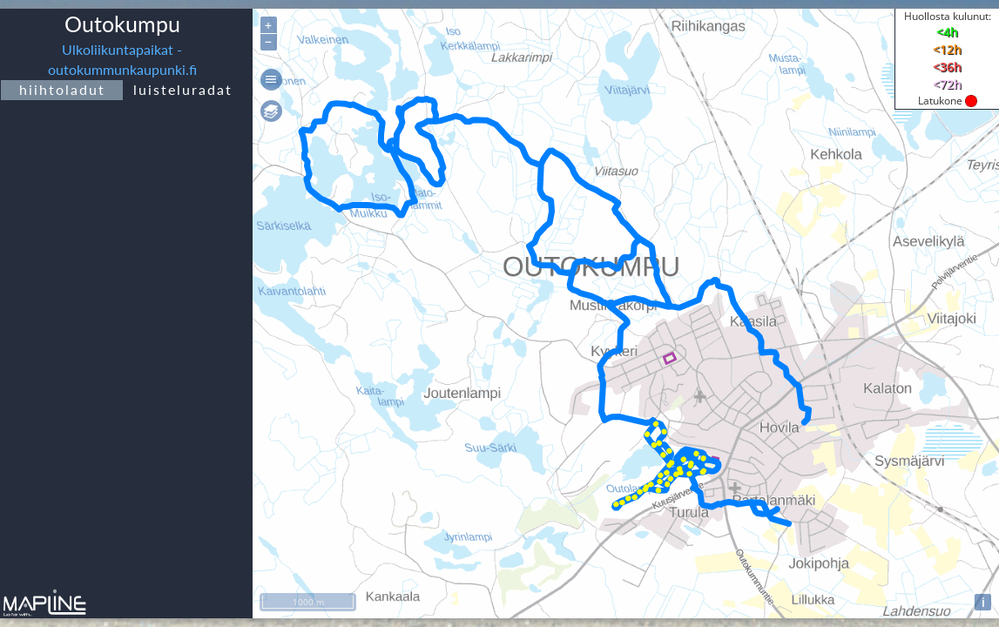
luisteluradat (183, 89)
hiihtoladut (62, 89)
